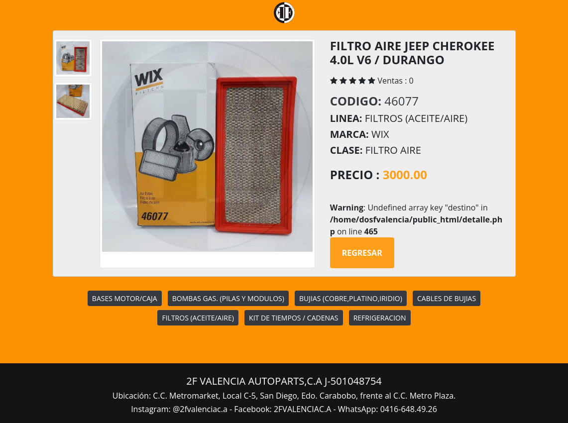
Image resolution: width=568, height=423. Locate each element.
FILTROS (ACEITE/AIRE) (197, 317)
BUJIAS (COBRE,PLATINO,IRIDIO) (350, 298)
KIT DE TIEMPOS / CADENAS (293, 317)
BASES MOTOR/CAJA (124, 298)
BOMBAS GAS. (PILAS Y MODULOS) (228, 298)
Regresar (362, 252)
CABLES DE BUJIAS (446, 298)
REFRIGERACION (379, 317)
